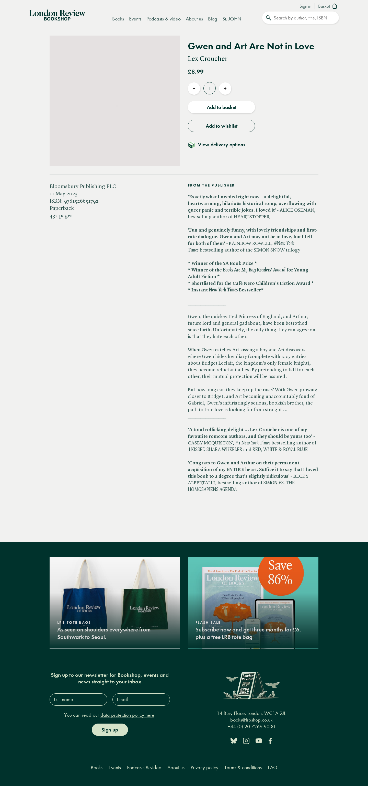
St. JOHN (231, 19)
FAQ (272, 767)
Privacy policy (204, 767)
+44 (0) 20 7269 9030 (251, 726)
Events (135, 19)
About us (194, 19)
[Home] (57, 14)
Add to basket (221, 107)
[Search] (300, 18)
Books (118, 19)
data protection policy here (127, 715)
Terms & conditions (243, 767)
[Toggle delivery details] (219, 144)
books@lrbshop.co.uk (251, 720)
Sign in (305, 6)
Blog (212, 19)
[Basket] (328, 6)
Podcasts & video (163, 19)
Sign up (109, 729)
